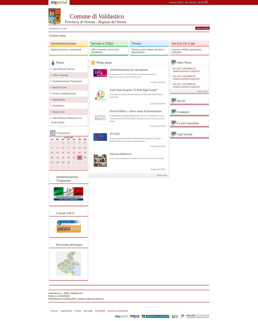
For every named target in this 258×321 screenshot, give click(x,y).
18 (79, 153)
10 (74, 148)
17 (74, 153)
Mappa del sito (66, 311)
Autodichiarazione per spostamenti (129, 69)
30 (69, 162)
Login (64, 28)
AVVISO (115, 133)
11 (79, 148)
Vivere (136, 43)
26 (85, 158)
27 (52, 162)
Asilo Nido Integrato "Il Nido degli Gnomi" (134, 90)
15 (63, 153)
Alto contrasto (190, 2)
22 (63, 158)
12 (85, 148)
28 (58, 162)
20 (52, 158)
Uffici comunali (60, 75)
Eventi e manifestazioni (64, 93)
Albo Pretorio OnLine (63, 69)
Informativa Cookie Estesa (117, 311)
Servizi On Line (183, 43)
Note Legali (88, 311)
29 (63, 162)
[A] (199, 2)
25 (79, 158)
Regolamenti (58, 99)
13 (52, 153)
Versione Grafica (176, 2)
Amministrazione (63, 43)
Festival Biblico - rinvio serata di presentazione (136, 111)
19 (85, 153)
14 (58, 153)
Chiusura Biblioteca (120, 154)
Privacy (78, 311)
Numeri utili (58, 112)
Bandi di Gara (59, 87)
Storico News (162, 175)
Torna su (54, 311)
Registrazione (54, 28)
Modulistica (58, 105)
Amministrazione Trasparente (67, 81)
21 (58, 158)
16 (69, 153)
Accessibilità (100, 311)
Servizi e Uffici (102, 43)
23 (69, 158)
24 (74, 158)
